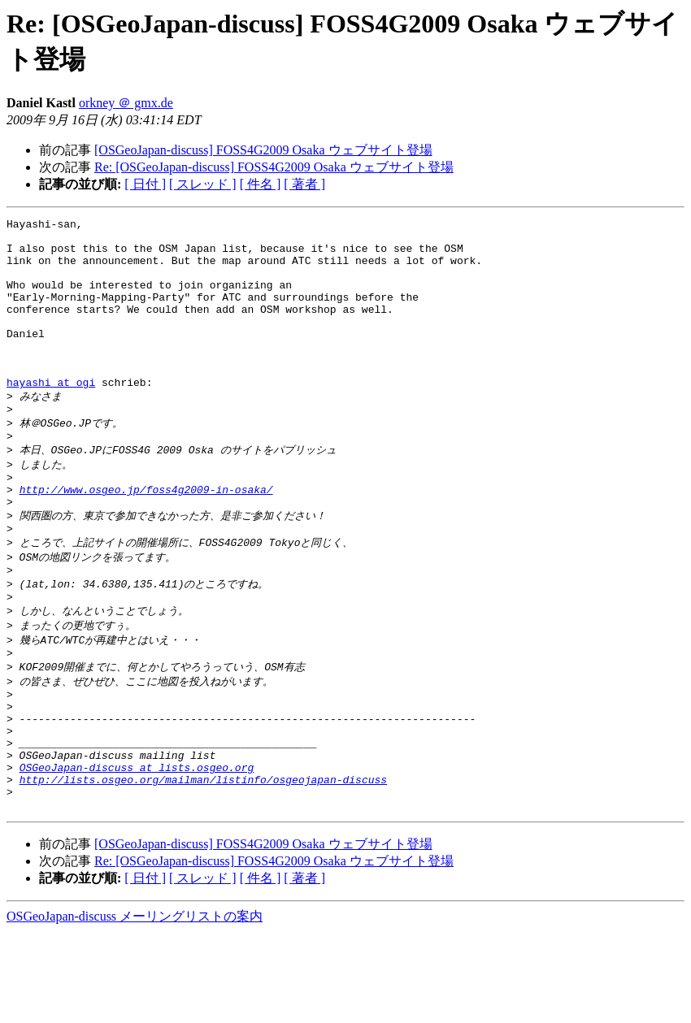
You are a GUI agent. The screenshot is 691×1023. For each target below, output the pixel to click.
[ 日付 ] (145, 184)
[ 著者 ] (304, 184)
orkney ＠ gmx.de (126, 103)
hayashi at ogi (51, 416)
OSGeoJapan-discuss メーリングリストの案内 (135, 1007)
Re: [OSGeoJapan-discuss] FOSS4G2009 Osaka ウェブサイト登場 (274, 167)
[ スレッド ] (203, 184)
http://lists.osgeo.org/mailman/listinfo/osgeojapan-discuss (203, 865)
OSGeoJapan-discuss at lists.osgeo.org (137, 850)
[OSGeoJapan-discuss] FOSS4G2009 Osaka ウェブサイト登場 (263, 150)
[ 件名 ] (260, 184)
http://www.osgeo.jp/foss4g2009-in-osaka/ (146, 536)
